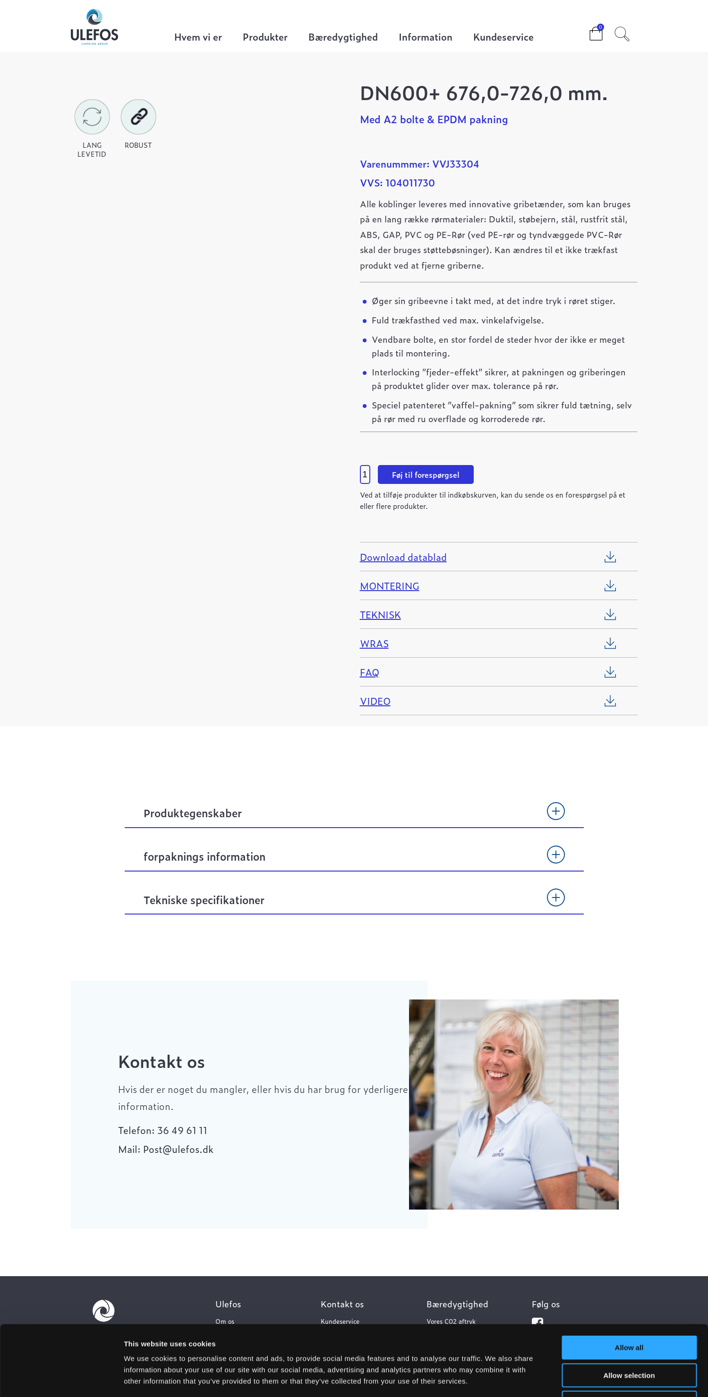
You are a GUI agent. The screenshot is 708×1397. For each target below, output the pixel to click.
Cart (588, 30)
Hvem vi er (198, 37)
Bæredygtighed (343, 37)
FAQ (369, 672)
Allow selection (629, 1309)
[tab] (354, 817)
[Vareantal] (365, 474)
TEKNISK (380, 614)
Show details (496, 1378)
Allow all (629, 1282)
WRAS (374, 643)
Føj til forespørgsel (426, 474)
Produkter (265, 37)
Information (425, 37)
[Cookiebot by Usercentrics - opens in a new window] (61, 1379)
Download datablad (403, 557)
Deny (629, 1337)
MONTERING (389, 585)
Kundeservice (503, 37)
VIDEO (375, 701)
